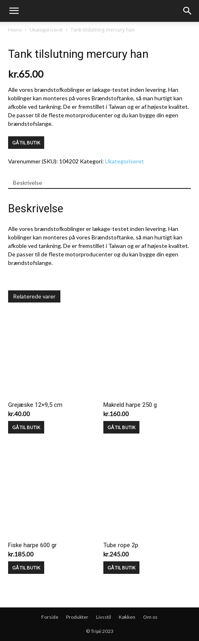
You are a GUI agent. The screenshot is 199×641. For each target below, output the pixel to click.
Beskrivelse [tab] (27, 182)
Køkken (127, 617)
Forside (49, 617)
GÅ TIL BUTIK (26, 142)
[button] (187, 11)
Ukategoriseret (46, 30)
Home (15, 30)
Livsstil (103, 617)
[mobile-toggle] (14, 11)
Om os (150, 617)
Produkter (77, 617)
